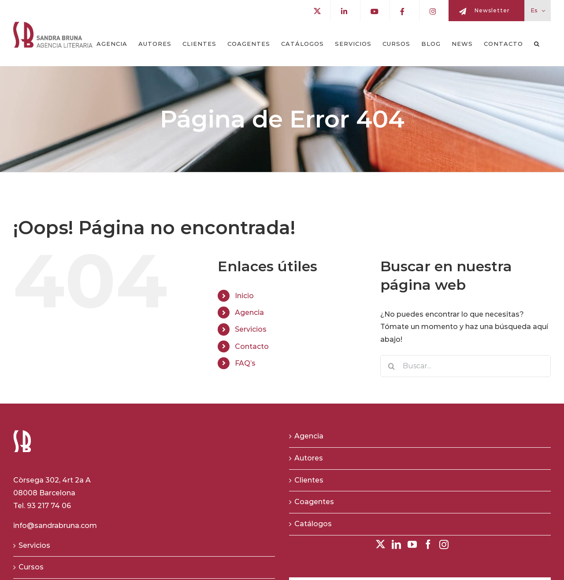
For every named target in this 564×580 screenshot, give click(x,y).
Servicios (251, 329)
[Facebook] (428, 544)
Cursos (31, 567)
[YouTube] (412, 544)
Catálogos (313, 524)
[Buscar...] (465, 366)
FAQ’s (245, 363)
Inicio (244, 296)
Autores (308, 458)
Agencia (249, 312)
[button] (537, 44)
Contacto (252, 346)
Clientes (308, 480)
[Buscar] (391, 366)
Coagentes (314, 502)
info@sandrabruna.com (55, 525)
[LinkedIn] (396, 544)
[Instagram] (444, 544)
